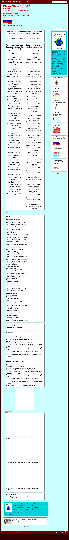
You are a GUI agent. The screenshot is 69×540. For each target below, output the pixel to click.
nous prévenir (13, 437)
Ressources (22, 535)
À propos (4, 535)
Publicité (15, 535)
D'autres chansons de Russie (13, 26)
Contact (10, 535)
